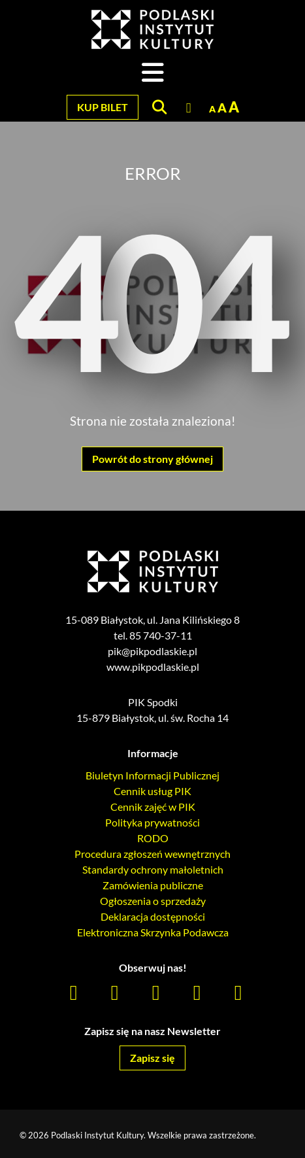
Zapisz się (152, 1057)
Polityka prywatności (152, 822)
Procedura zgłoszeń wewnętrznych (152, 853)
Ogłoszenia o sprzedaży (153, 900)
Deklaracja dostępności (153, 916)
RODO (153, 838)
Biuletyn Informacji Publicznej (152, 775)
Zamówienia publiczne (153, 885)
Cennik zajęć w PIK (152, 806)
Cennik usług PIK (152, 791)
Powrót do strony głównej (152, 458)
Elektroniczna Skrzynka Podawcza (153, 932)
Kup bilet (102, 107)
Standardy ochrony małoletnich (152, 869)
